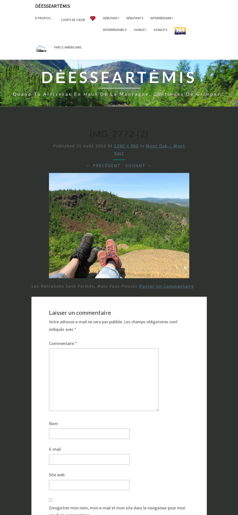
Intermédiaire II (114, 30)
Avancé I (140, 30)
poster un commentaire (166, 286)
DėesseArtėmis (52, 6)
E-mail (55, 449)
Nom (53, 423)
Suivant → (138, 165)
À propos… (44, 18)
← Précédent (103, 165)
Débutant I (111, 18)
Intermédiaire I (162, 18)
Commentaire (63, 343)
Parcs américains (68, 47)
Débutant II (134, 18)
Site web (57, 474)
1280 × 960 (126, 146)
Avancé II (160, 30)
